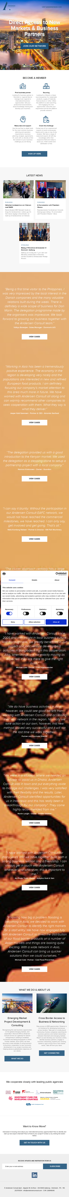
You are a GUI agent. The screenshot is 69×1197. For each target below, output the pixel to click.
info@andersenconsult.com (32, 1190)
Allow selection (34, 622)
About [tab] (57, 580)
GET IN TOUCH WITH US (34, 1143)
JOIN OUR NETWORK (34, 46)
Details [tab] (34, 580)
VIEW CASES (34, 337)
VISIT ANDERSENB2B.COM (52, 7)
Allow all (56, 622)
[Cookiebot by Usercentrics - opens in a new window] (57, 573)
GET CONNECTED (51, 1053)
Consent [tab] (12, 580)
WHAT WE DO (17, 1058)
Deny (13, 622)
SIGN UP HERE (34, 154)
